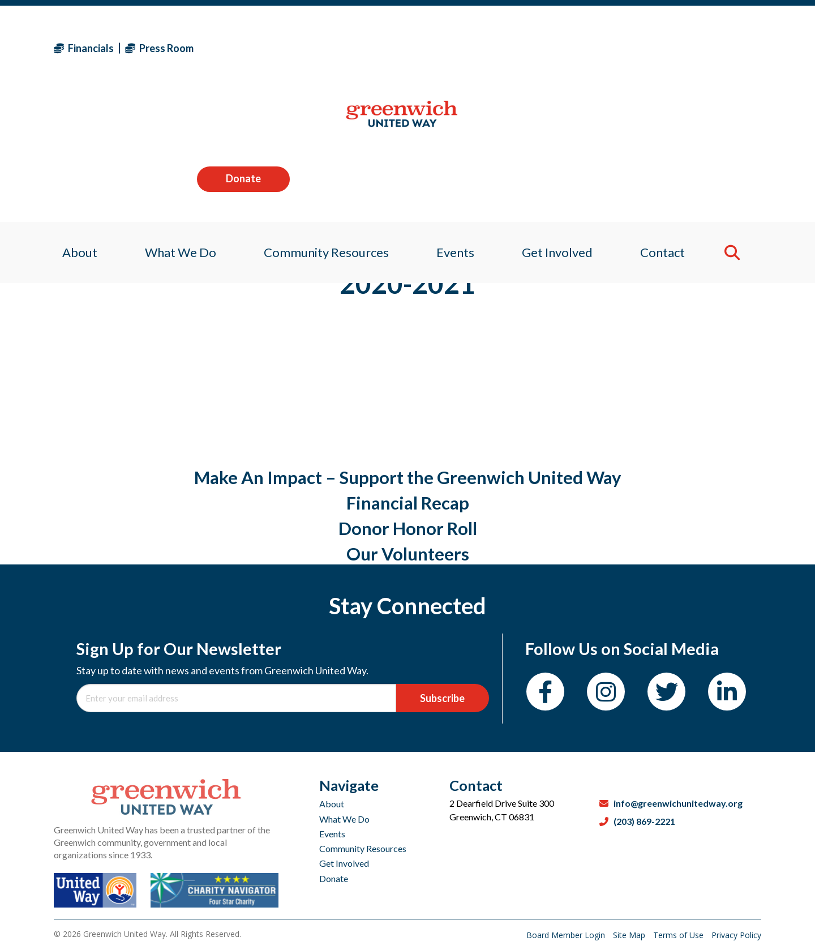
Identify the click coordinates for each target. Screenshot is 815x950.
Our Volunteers (407, 553)
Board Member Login (566, 935)
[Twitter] (666, 692)
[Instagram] (606, 692)
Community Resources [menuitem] (324, 121)
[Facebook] (545, 692)
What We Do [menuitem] (175, 121)
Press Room (159, 48)
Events (332, 833)
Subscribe (442, 698)
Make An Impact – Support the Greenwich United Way (407, 477)
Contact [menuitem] (669, 121)
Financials (84, 48)
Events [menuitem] (456, 121)
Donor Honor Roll (407, 528)
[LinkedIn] (727, 692)
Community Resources (362, 848)
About (331, 803)
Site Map (630, 935)
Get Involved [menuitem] (561, 121)
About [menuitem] (71, 121)
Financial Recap (407, 502)
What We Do (344, 819)
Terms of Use (679, 935)
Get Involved (344, 863)
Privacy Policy (736, 935)
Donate (714, 47)
